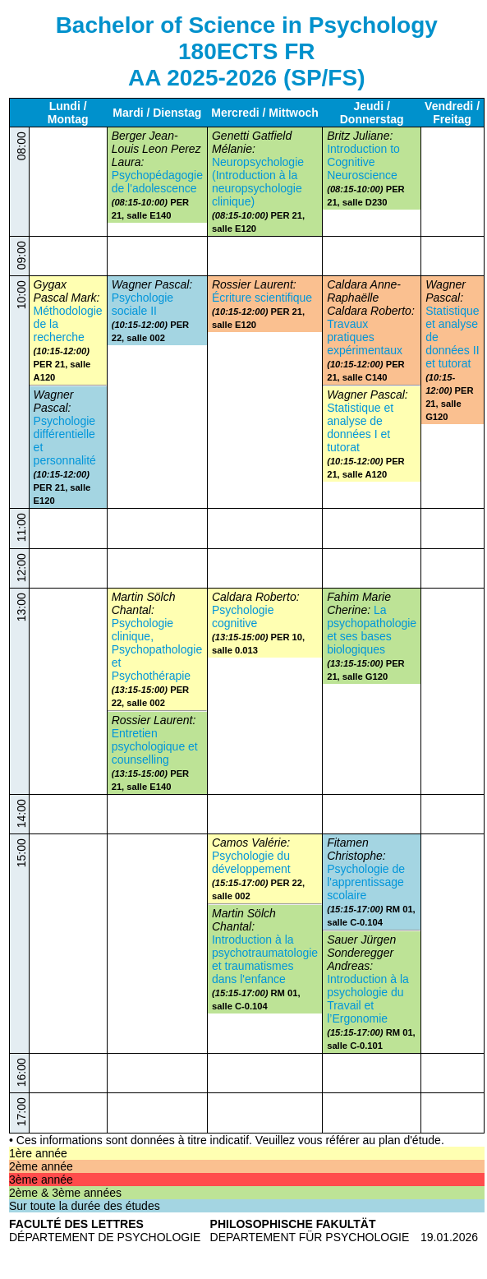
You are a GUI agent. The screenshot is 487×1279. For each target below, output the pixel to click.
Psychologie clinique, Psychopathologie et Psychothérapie (157, 649)
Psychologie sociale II (143, 304)
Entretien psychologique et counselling (155, 746)
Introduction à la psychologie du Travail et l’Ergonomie (368, 998)
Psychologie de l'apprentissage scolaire (366, 882)
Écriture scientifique (262, 297)
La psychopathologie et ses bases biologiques (371, 629)
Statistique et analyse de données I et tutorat (360, 427)
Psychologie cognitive (243, 616)
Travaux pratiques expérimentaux (364, 337)
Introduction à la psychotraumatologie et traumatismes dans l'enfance (265, 959)
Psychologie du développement (251, 862)
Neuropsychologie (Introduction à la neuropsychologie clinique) (258, 181)
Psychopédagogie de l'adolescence (157, 182)
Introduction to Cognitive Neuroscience (363, 162)
